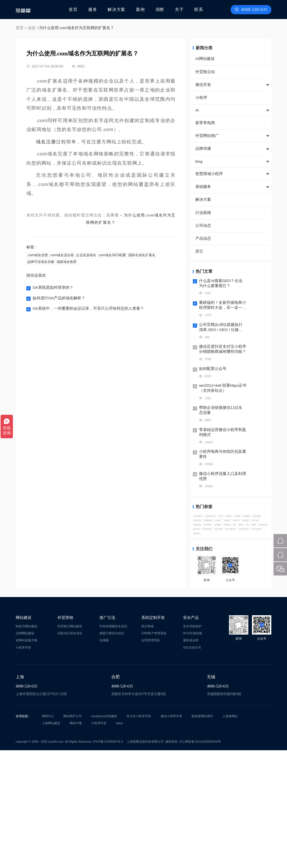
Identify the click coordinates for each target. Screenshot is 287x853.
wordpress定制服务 (104, 819)
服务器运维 (190, 743)
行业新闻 (203, 213)
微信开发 (203, 85)
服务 (95, 9)
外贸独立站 (205, 72)
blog (199, 161)
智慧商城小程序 (209, 174)
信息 (32, 28)
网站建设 (23, 720)
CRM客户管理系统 (153, 736)
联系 (198, 9)
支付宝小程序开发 (138, 819)
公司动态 (203, 225)
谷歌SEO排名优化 (69, 736)
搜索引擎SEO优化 (111, 736)
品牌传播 (203, 148)
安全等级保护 (192, 728)
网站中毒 (76, 826)
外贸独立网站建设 (69, 728)
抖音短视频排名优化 (113, 728)
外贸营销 (65, 720)
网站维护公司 (72, 819)
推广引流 (107, 720)
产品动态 (203, 238)
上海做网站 (230, 819)
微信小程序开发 (171, 819)
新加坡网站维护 (202, 819)
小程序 (201, 97)
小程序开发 (23, 750)
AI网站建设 (205, 59)
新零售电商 (205, 123)
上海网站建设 (51, 826)
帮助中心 (48, 819)
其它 (199, 251)
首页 (76, 9)
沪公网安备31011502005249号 (200, 844)
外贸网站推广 (207, 136)
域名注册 (46, 142)
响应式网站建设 (26, 728)
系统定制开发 (153, 720)
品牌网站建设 (25, 736)
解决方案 (118, 9)
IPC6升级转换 (192, 736)
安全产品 (191, 720)
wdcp (119, 826)
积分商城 (147, 728)
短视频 (104, 743)
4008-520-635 (252, 9)
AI (197, 110)
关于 (179, 9)
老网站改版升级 (26, 743)
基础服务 (203, 187)
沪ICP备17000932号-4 (108, 844)
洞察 (160, 9)
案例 (141, 9)
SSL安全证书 (192, 750)
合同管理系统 (150, 743)
